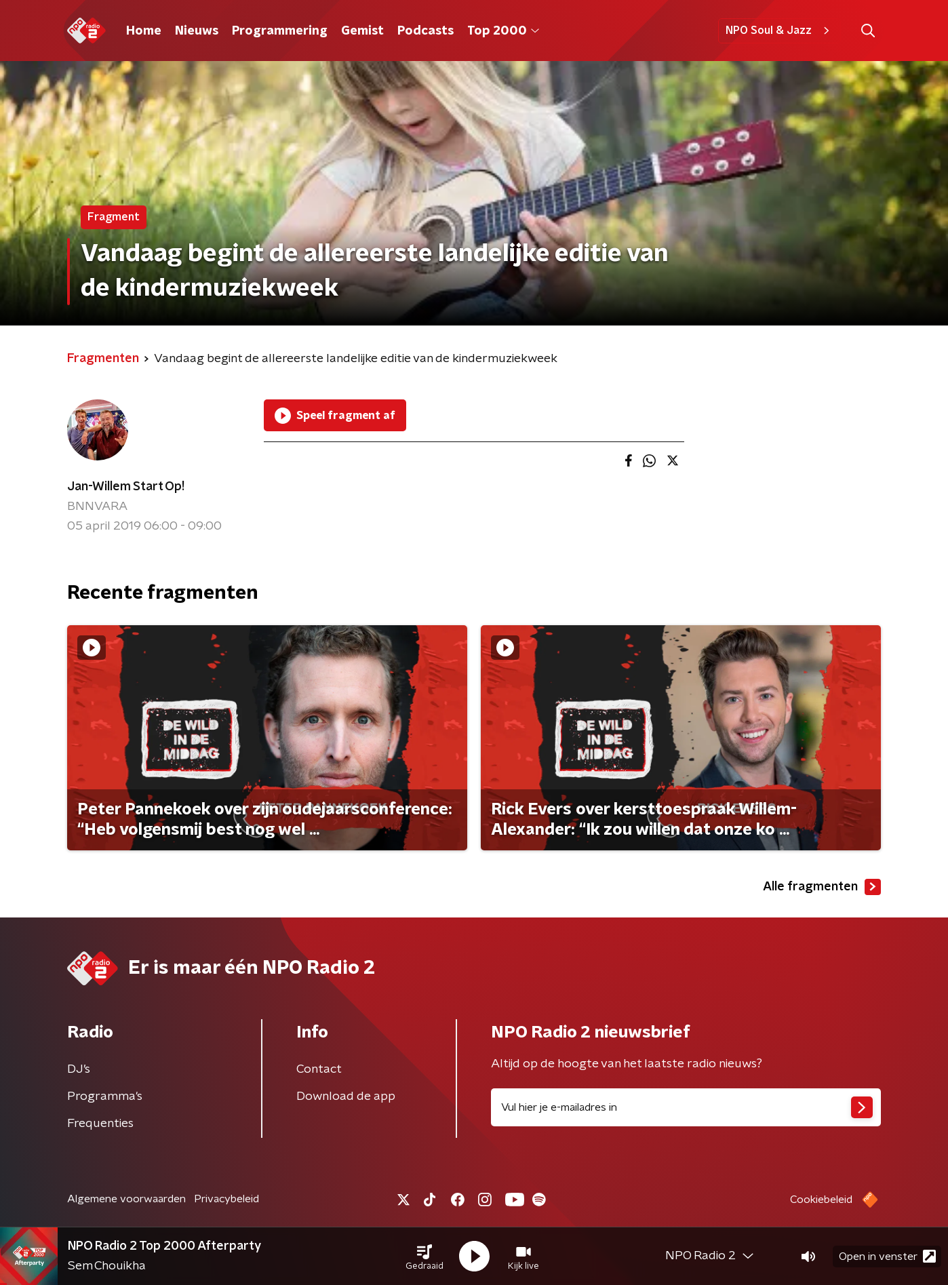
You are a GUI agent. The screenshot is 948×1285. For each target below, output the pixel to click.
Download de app (345, 1096)
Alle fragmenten (822, 887)
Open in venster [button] (887, 1256)
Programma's (104, 1096)
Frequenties (100, 1124)
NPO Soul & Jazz (779, 30)
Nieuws (196, 31)
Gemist (362, 31)
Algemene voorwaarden (126, 1198)
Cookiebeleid (821, 1199)
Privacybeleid (226, 1198)
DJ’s (78, 1069)
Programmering (280, 31)
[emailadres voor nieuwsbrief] (686, 1107)
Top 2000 (503, 31)
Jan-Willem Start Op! (125, 487)
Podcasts (425, 31)
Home (143, 31)
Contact (319, 1069)
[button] (424, 1256)
